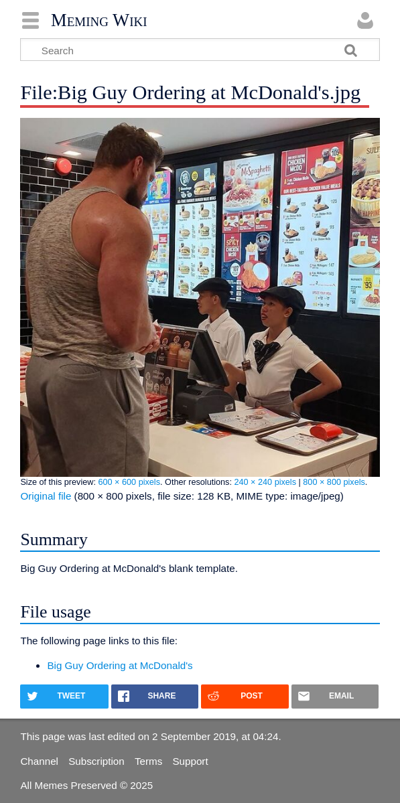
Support (190, 761)
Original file (45, 496)
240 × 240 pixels (265, 482)
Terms (148, 761)
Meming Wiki (99, 20)
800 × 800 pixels (334, 482)
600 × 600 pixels (129, 482)
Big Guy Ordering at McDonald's (119, 665)
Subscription (96, 761)
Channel (39, 761)
